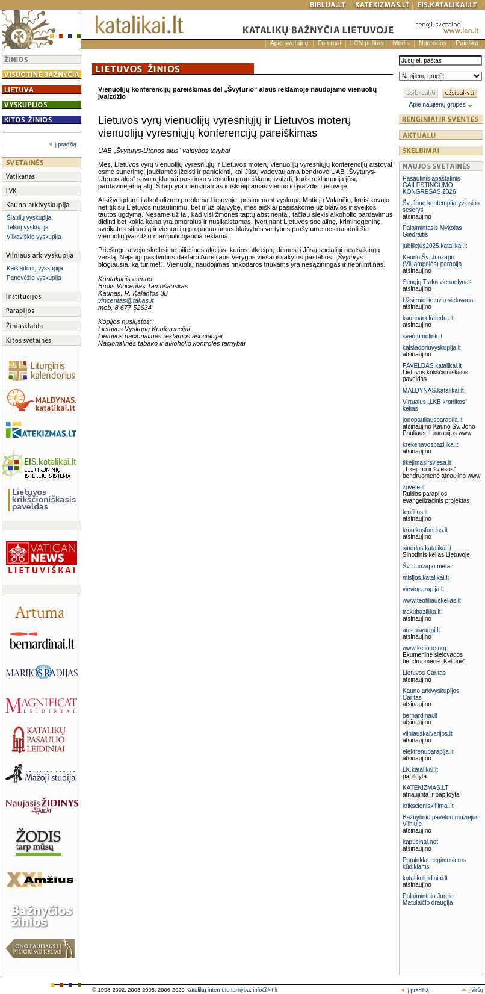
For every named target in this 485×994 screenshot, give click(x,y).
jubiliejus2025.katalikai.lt (435, 246)
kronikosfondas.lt (425, 530)
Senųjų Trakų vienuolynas (437, 282)
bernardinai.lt (420, 715)
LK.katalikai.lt (420, 769)
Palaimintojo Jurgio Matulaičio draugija (428, 899)
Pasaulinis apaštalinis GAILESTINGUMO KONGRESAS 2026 (431, 185)
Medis (400, 42)
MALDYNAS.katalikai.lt (433, 390)
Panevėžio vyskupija (34, 278)
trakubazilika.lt (421, 612)
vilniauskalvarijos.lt (428, 733)
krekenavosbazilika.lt (430, 444)
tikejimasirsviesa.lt (427, 462)
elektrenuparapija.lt (428, 751)
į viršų (472, 990)
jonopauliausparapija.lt (433, 420)
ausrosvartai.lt (421, 630)
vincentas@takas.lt (126, 300)
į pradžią (62, 144)
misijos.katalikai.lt (426, 577)
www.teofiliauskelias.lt (432, 600)
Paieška (467, 42)
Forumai (329, 42)
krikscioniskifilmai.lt (428, 806)
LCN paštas (367, 42)
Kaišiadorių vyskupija (35, 268)
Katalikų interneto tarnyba (218, 990)
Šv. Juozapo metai (427, 566)
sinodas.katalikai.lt (427, 548)
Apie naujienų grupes (441, 104)
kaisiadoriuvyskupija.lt (432, 347)
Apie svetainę (289, 42)
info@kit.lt (265, 990)
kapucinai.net (420, 842)
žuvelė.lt (414, 487)
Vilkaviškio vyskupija (34, 237)
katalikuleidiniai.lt (425, 878)
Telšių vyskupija (27, 227)
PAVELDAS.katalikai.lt (432, 365)
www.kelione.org (424, 648)
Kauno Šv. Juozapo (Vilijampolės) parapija (432, 260)
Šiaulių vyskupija (29, 217)
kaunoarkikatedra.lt (428, 318)
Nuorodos (432, 42)
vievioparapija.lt (423, 589)
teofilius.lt (415, 512)
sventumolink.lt (422, 336)
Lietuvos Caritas (424, 672)
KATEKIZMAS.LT (425, 787)
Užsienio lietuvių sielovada (438, 300)
